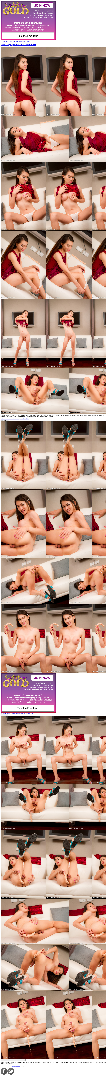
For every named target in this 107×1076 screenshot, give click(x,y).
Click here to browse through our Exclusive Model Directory (13, 1059)
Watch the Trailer (4, 714)
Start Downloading (5, 420)
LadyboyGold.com (16, 1066)
